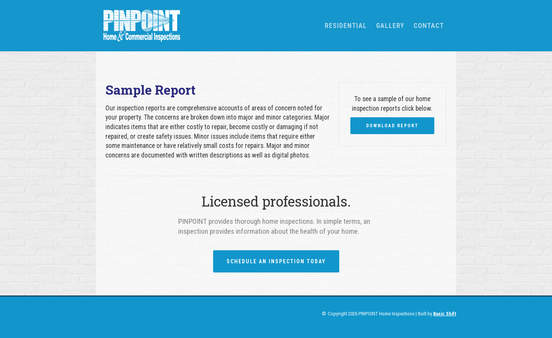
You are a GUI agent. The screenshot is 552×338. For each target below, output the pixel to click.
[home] (208, 26)
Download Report (392, 125)
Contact (429, 26)
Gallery (390, 26)
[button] (345, 25)
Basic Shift (444, 314)
